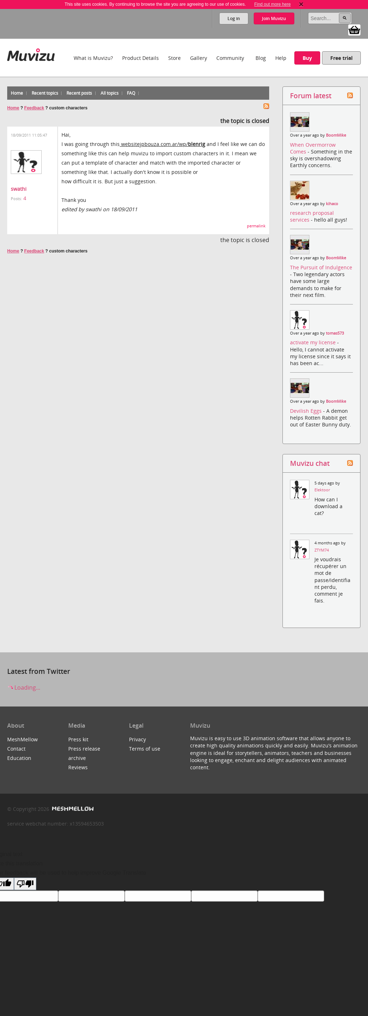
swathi (19, 188)
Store (174, 58)
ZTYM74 (321, 550)
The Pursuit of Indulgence (321, 267)
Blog (261, 58)
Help (280, 58)
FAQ (131, 93)
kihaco (332, 203)
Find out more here (272, 4)
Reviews (78, 767)
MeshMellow (22, 739)
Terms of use (144, 748)
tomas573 (335, 333)
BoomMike (336, 135)
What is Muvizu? (93, 58)
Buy (307, 58)
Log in (233, 18)
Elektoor (322, 489)
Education (19, 758)
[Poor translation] (25, 884)
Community (230, 58)
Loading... (23, 687)
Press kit (78, 739)
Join (274, 18)
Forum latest (310, 95)
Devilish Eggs (306, 410)
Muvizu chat (310, 463)
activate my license (313, 342)
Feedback (34, 107)
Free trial (341, 58)
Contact (16, 748)
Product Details (140, 58)
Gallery (198, 58)
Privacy (137, 739)
